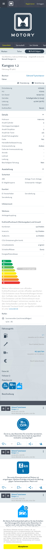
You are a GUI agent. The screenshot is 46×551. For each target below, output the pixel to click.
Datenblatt (6, 45)
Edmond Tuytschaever (35, 75)
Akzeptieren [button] (23, 547)
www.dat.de (13, 308)
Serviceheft (20, 45)
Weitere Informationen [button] (14, 542)
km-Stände (34, 45)
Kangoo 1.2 (15, 409)
